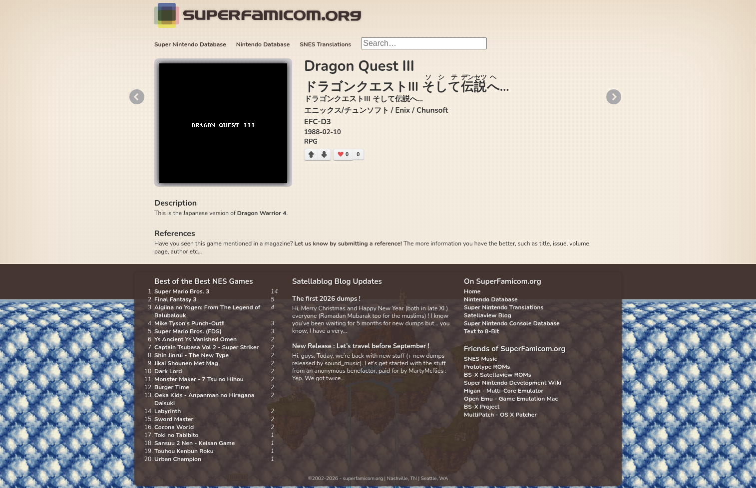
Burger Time (171, 387)
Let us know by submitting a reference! (347, 243)
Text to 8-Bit (481, 331)
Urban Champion (177, 459)
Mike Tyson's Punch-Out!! (189, 323)
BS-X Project (481, 407)
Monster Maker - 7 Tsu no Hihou (199, 379)
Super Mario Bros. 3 (181, 291)
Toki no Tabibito (176, 435)
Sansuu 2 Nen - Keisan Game (194, 443)
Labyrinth (167, 411)
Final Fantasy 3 (175, 299)
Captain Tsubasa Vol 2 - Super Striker (206, 347)
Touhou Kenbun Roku (184, 451)
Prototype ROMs (487, 367)
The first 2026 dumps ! (326, 298)
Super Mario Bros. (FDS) (188, 331)
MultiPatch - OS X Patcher (500, 415)
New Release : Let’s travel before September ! (360, 346)
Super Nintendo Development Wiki (512, 383)
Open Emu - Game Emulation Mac (511, 399)
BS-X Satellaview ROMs (497, 375)
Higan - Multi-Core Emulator (503, 391)
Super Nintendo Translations (503, 307)
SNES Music (480, 359)
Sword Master (173, 419)
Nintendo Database (263, 44)
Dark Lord (168, 371)
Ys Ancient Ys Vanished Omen (195, 339)
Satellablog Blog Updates (337, 281)
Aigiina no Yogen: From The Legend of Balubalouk (207, 311)
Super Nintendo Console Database (512, 323)
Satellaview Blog (487, 315)
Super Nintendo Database (190, 44)
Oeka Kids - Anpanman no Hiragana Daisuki (204, 399)
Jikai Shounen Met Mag (186, 363)
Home (472, 291)
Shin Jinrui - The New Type (191, 355)
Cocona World (174, 427)
